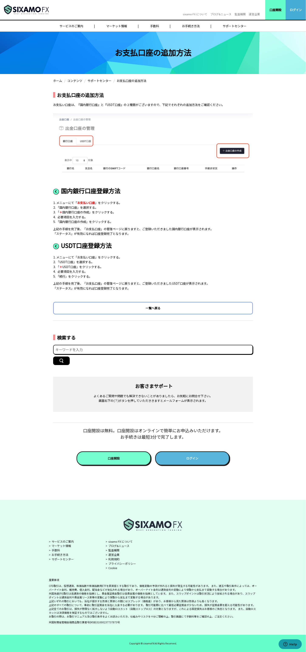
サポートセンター (234, 26)
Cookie (112, 568)
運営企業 (254, 14)
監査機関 (240, 14)
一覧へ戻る (153, 308)
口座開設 (275, 10)
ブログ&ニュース (220, 14)
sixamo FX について (195, 14)
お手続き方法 (191, 26)
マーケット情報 (116, 26)
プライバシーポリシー (122, 564)
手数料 (154, 26)
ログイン (296, 10)
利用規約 (113, 559)
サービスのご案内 (71, 26)
